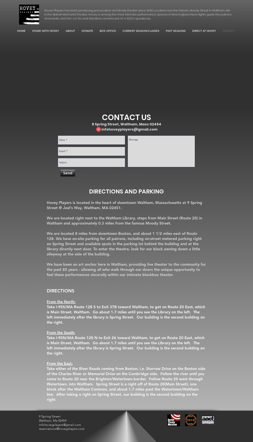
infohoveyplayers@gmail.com (130, 129)
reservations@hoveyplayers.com (62, 429)
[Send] (68, 173)
